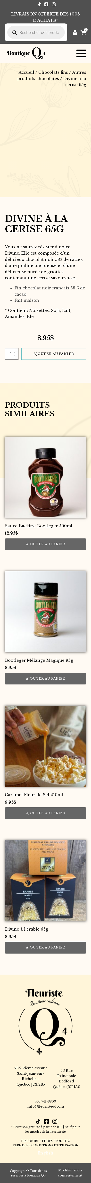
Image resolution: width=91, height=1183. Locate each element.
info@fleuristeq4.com (45, 1106)
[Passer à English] (45, 1152)
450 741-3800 (45, 1101)
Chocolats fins (53, 72)
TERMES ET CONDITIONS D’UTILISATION (46, 1145)
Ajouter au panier (53, 354)
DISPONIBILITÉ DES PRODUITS (45, 1141)
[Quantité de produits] (11, 354)
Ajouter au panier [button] (45, 544)
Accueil (26, 72)
